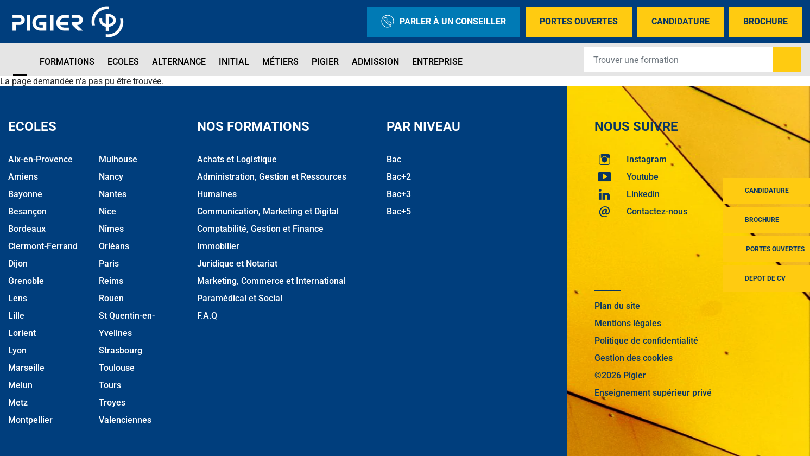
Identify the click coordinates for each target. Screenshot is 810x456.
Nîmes (111, 229)
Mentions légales (627, 323)
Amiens (23, 177)
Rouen (111, 298)
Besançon (27, 211)
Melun (20, 385)
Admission (375, 61)
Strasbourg (120, 350)
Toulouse (117, 368)
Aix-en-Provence (40, 159)
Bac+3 (399, 194)
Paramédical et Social (239, 298)
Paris (109, 263)
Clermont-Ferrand (43, 246)
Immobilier (218, 246)
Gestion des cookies (633, 358)
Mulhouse (118, 159)
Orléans (114, 246)
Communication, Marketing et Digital (268, 211)
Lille (16, 316)
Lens (17, 298)
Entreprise (437, 61)
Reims (111, 281)
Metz (18, 402)
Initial (234, 61)
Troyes (112, 402)
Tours (110, 385)
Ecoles (123, 61)
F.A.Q (207, 316)
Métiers (280, 61)
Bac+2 (399, 177)
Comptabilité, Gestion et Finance (260, 229)
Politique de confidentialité (646, 340)
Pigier (325, 61)
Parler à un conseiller (443, 22)
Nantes (112, 194)
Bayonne (25, 194)
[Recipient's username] (679, 59)
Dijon (18, 263)
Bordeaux (27, 229)
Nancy (111, 177)
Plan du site (617, 306)
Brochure (765, 21)
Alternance (179, 61)
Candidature (680, 21)
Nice (107, 211)
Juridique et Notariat (237, 263)
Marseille (26, 368)
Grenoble (26, 281)
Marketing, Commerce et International (271, 281)
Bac (394, 159)
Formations (67, 61)
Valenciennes (125, 420)
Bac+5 (399, 211)
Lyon (17, 350)
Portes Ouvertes (579, 21)
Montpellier (30, 420)
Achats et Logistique (237, 159)
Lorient (22, 333)
